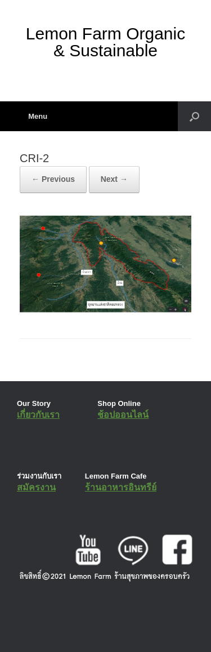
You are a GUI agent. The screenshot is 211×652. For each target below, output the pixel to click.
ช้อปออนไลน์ (123, 414)
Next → (114, 179)
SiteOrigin (97, 629)
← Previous (53, 179)
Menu (33, 116)
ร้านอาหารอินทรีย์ (120, 487)
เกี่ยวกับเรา (38, 414)
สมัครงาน (36, 487)
